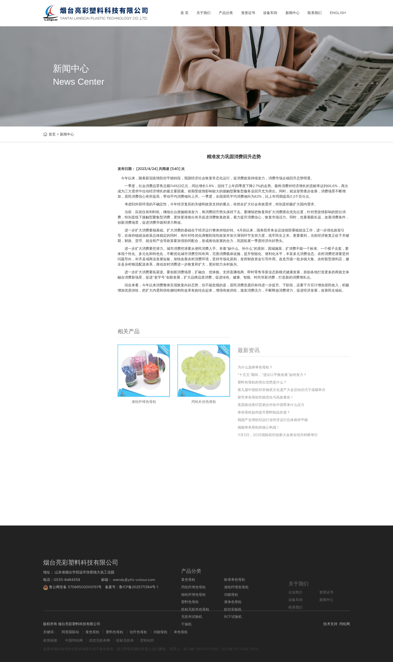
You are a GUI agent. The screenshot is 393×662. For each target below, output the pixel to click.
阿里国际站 (70, 635)
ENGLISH (338, 13)
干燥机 (54, 352)
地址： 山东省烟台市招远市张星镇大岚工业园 (78, 604)
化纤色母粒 (139, 635)
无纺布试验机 (59, 326)
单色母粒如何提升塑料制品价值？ (264, 466)
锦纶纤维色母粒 (61, 249)
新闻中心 (292, 13)
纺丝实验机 (57, 313)
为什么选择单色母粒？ (69, 467)
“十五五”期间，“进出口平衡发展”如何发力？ (87, 456)
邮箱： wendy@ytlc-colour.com (128, 611)
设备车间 (270, 13)
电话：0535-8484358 (61, 611)
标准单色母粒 (59, 211)
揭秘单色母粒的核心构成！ (259, 481)
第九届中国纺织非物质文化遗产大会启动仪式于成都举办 (97, 488)
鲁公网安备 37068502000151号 (73, 618)
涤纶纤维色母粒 (61, 237)
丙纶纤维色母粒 (61, 224)
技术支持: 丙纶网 (336, 627)
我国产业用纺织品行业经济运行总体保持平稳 (273, 473)
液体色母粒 (57, 288)
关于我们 (204, 13)
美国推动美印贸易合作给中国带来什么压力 (86, 509)
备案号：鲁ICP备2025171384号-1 (131, 618)
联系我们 (315, 13)
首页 (52, 135)
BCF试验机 (58, 339)
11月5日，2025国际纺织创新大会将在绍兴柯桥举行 (278, 488)
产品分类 (226, 13)
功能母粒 (55, 262)
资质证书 (248, 13)
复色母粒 (55, 198)
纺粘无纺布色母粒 (63, 301)
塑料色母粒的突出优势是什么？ (76, 477)
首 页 (184, 13)
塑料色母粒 (57, 275)
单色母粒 (181, 635)
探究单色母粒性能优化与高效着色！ (80, 498)
